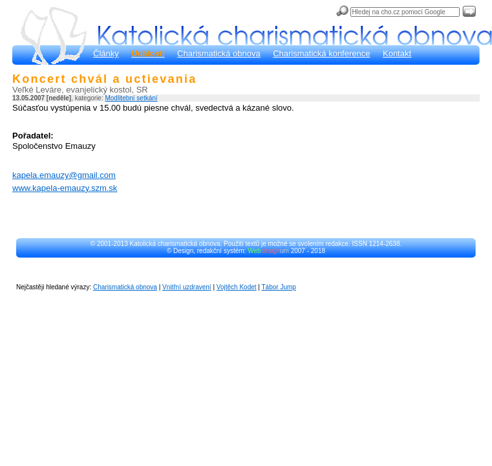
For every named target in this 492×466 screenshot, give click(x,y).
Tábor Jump (279, 287)
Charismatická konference (321, 53)
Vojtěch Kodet (237, 287)
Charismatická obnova (219, 53)
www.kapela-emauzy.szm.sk (64, 188)
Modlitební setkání (131, 98)
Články (106, 53)
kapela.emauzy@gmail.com (64, 175)
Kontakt (397, 53)
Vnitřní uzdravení (186, 287)
